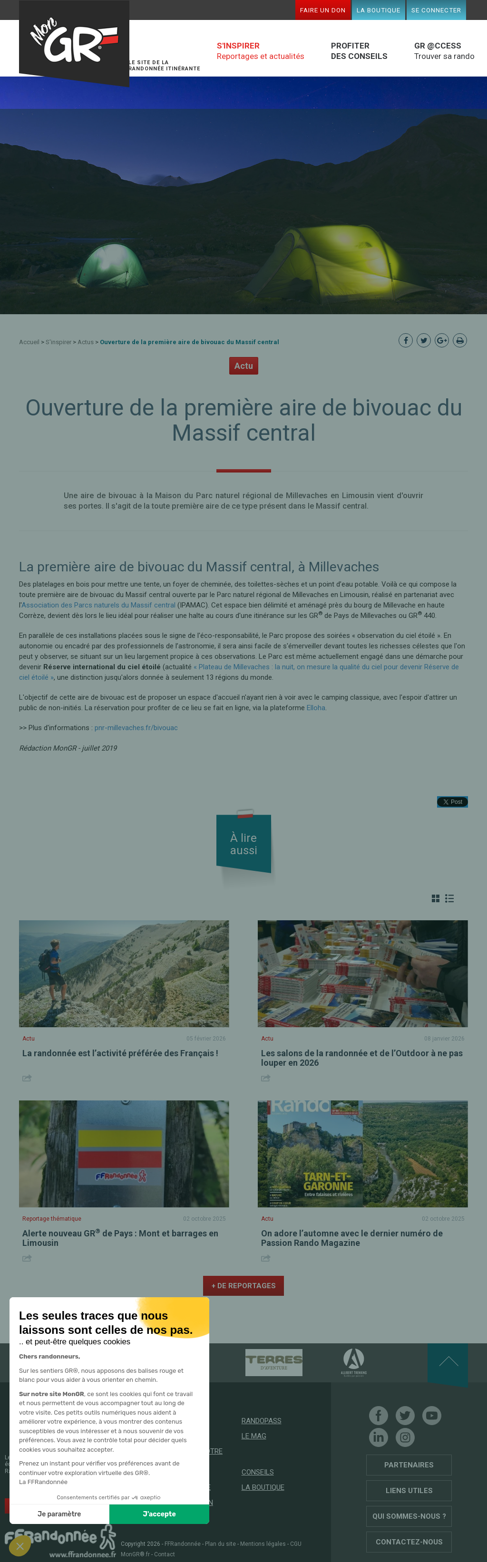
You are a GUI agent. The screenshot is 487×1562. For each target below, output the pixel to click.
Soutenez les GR (60, 1505)
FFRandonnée (183, 1544)
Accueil (29, 342)
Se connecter (436, 10)
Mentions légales (263, 1544)
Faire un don (323, 10)
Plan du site (220, 1544)
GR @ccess (188, 1436)
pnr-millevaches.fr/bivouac (136, 727)
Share (28, 1077)
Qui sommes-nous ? (409, 1516)
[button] (20, 1545)
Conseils (258, 1472)
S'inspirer (58, 342)
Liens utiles (409, 1490)
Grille (435, 898)
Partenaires (409, 1465)
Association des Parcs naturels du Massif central (98, 605)
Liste (449, 898)
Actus (86, 342)
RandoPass (262, 1421)
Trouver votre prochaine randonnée (195, 1461)
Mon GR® (74, 43)
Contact (164, 1554)
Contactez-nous (409, 1542)
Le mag (254, 1436)
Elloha (316, 708)
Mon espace (189, 1487)
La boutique (378, 10)
